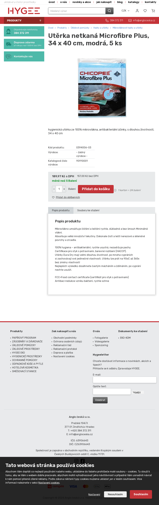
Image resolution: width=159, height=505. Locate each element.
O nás (63, 2)
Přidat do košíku (96, 189)
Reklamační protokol (65, 348)
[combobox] (125, 10)
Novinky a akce (82, 2)
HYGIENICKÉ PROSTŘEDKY (27, 356)
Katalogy (133, 2)
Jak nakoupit (104, 2)
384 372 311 (116, 20)
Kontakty (150, 2)
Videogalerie (102, 341)
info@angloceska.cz (144, 20)
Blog (120, 2)
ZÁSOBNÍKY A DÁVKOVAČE (27, 341)
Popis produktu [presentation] (61, 210)
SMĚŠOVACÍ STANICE (24, 371)
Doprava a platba (63, 352)
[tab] (60, 210)
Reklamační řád (62, 345)
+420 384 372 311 (80, 430)
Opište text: (100, 386)
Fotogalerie (101, 337)
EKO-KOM (125, 337)
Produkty (62, 28)
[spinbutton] (59, 189)
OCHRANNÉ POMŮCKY (24, 360)
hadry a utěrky (101, 28)
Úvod (52, 2)
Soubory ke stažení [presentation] (88, 210)
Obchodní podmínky (65, 337)
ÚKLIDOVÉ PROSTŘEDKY (26, 348)
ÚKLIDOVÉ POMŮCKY (80, 28)
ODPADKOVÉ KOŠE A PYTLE (27, 363)
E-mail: (97, 374)
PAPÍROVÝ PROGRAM (24, 337)
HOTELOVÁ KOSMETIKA (25, 367)
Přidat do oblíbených (68, 197)
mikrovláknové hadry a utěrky (128, 28)
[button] (64, 189)
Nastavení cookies (48, 482)
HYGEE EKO (18, 352)
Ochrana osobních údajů (67, 341)
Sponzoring (101, 345)
